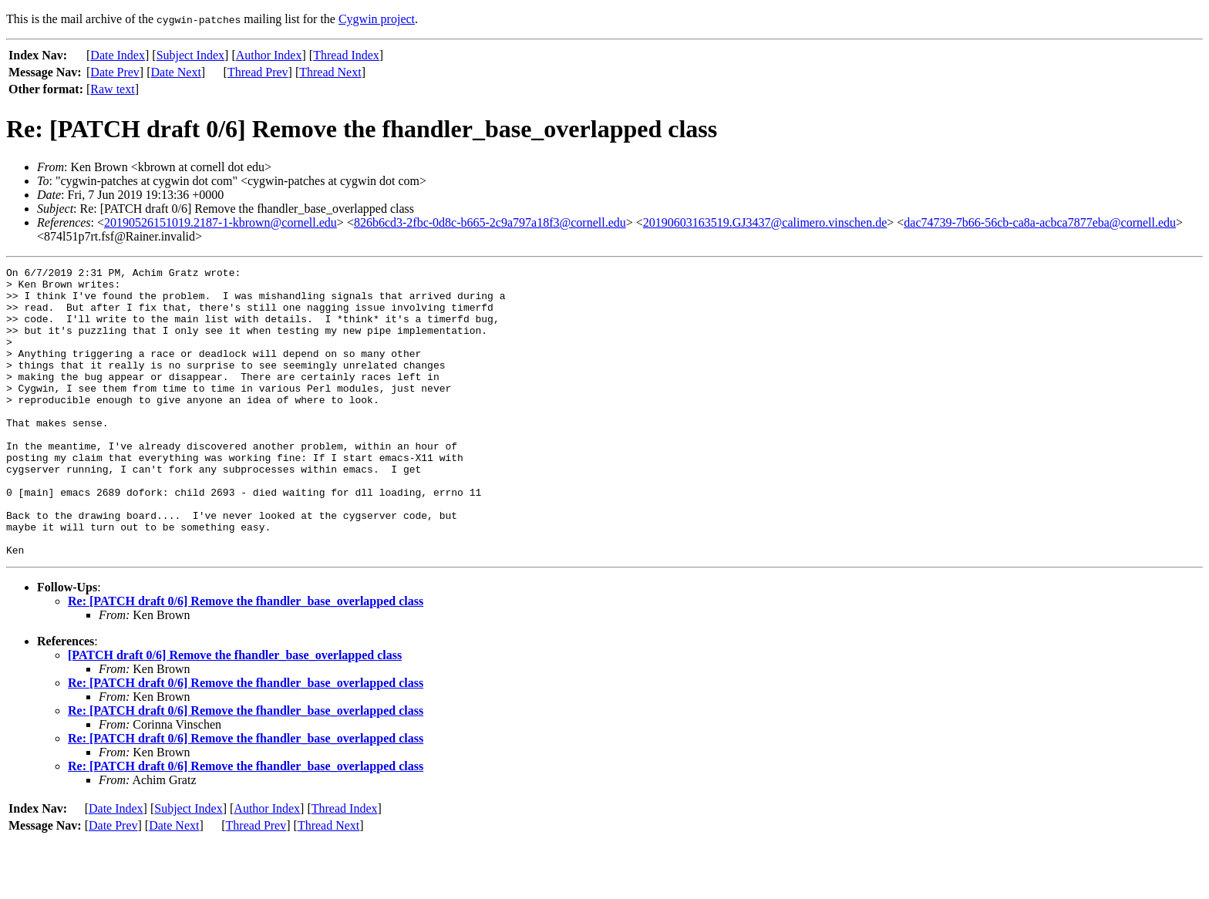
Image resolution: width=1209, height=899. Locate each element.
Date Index (117, 55)
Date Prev (115, 72)
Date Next (176, 72)
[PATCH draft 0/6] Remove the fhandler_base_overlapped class (235, 712)
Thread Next (330, 72)
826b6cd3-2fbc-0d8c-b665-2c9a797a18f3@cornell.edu (490, 222)
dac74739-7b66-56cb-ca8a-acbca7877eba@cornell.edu (1040, 222)
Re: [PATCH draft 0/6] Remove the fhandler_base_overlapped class (245, 658)
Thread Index (346, 55)
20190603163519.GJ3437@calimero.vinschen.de (765, 222)
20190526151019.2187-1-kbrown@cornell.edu (220, 222)
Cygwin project (376, 18)
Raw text (112, 89)
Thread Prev (257, 72)
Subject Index (190, 55)
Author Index (269, 55)
